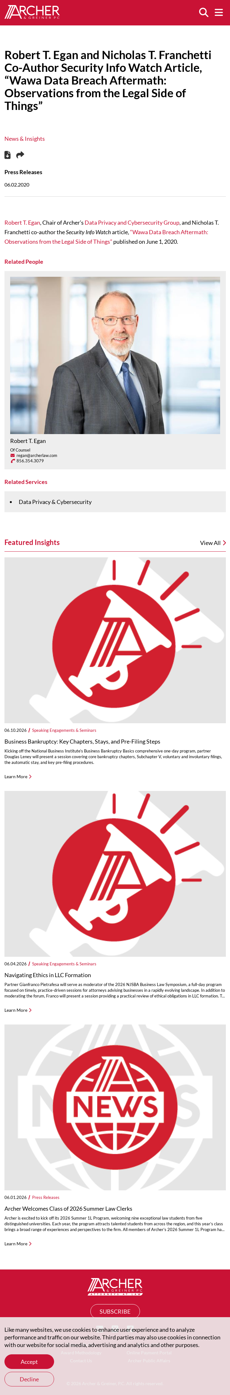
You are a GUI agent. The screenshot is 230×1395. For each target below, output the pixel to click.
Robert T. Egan (22, 222)
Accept (29, 1361)
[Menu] (219, 13)
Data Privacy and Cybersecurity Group (132, 222)
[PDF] (7, 155)
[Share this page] (20, 155)
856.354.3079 (30, 460)
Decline (29, 1379)
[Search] (204, 13)
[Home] (32, 16)
